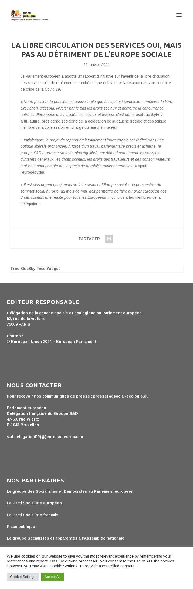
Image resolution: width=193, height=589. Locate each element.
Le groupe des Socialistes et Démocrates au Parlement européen (70, 491)
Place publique (21, 526)
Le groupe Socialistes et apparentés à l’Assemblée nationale (65, 538)
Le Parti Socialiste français (33, 515)
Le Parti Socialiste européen (34, 503)
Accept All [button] (52, 577)
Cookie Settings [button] (22, 577)
